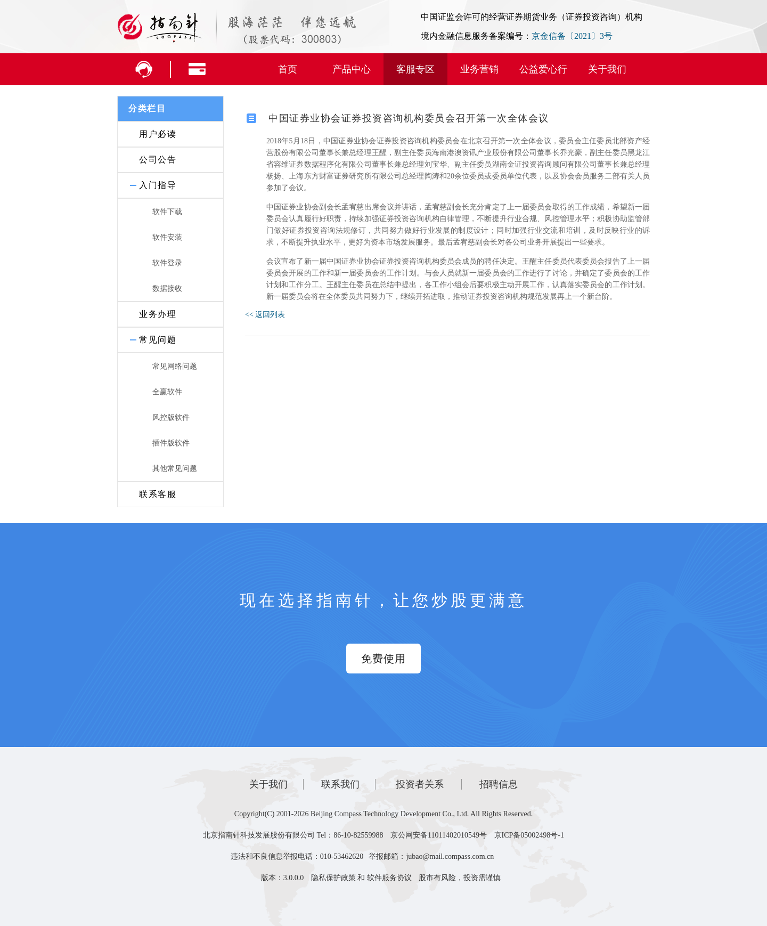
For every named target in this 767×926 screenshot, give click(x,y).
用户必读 (157, 134)
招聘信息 (498, 784)
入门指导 (157, 185)
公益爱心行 (543, 69)
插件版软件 (171, 443)
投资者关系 (420, 784)
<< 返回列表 (265, 315)
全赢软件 (167, 392)
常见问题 (157, 339)
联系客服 (157, 494)
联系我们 (340, 784)
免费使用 (383, 658)
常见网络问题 (174, 366)
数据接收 (167, 289)
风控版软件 (171, 417)
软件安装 (167, 237)
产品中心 (351, 69)
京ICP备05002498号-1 (529, 835)
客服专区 (415, 69)
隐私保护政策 (333, 878)
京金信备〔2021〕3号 (572, 35)
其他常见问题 (174, 469)
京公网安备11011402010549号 (438, 835)
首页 (287, 69)
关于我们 (607, 69)
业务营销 (479, 69)
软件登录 (167, 263)
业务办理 (157, 314)
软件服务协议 (389, 878)
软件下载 (167, 212)
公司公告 (157, 159)
